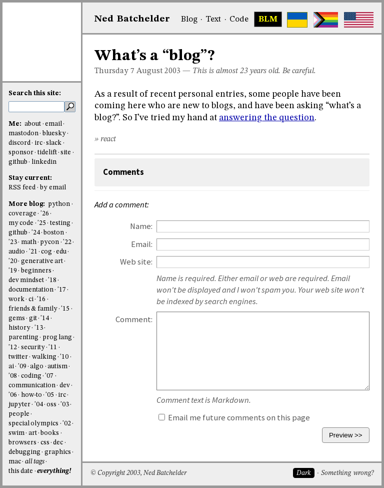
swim (16, 433)
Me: (15, 124)
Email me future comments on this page (234, 417)
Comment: (134, 319)
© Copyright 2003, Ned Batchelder (138, 473)
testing (60, 223)
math (28, 242)
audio (16, 252)
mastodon (23, 133)
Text (213, 20)
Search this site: (34, 93)
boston (54, 232)
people (19, 414)
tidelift (47, 152)
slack (54, 143)
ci (31, 299)
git (33, 318)
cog (46, 252)
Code (239, 20)
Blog (189, 20)
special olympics (33, 423)
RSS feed (22, 187)
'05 (50, 395)
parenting (23, 337)
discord (19, 143)
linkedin (44, 162)
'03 (64, 404)
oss (51, 404)
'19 (12, 271)
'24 (36, 232)
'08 (12, 376)
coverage (22, 213)
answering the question (266, 117)
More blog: (27, 204)
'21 (33, 252)
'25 (42, 223)
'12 (12, 347)
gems (16, 318)
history (19, 328)
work (16, 299)
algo (37, 366)
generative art (42, 261)
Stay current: (30, 178)
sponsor (21, 152)
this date (20, 471)
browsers (22, 442)
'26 (44, 213)
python (59, 204)
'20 (12, 261)
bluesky (54, 133)
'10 (64, 357)
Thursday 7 (114, 71)
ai (11, 366)
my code (21, 223)
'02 (66, 423)
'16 (41, 299)
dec (58, 442)
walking (44, 357)
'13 (38, 328)
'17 (62, 290)
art (32, 433)
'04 (38, 404)
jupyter (19, 404)
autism (58, 366)
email (53, 124)
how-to (31, 395)
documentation (31, 290)
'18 (52, 280)
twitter (18, 357)
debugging (24, 452)
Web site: (136, 262)
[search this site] (36, 106)
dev (65, 385)
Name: (141, 226)
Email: (141, 244)
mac (14, 461)
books (49, 433)
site (65, 152)
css (45, 442)
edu (61, 252)
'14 (44, 318)
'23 (12, 242)
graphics (57, 452)
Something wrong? (347, 473)
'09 (22, 366)
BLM (268, 20)
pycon (49, 242)
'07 (49, 376)
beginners (36, 271)
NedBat (132, 19)
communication (32, 385)
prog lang (57, 337)
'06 (12, 395)
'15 (65, 309)
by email (53, 187)
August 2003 (158, 71)
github (18, 162)
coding (31, 376)
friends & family (33, 309)
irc (38, 143)
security (33, 347)
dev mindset (26, 280)
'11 (52, 347)
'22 (67, 242)
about (32, 124)
